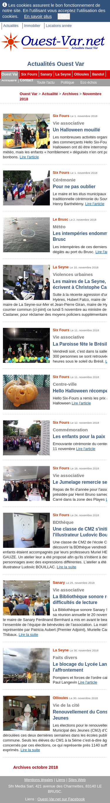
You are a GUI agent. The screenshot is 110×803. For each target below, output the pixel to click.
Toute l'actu (46, 82)
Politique (67, 82)
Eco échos (88, 82)
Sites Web (77, 780)
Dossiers (89, 88)
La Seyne (63, 74)
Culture (8, 88)
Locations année (59, 26)
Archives (9, 94)
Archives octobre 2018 (35, 767)
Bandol (98, 74)
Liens (60, 780)
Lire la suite (66, 567)
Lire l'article (29, 157)
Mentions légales (38, 780)
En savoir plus (38, 16)
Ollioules (81, 74)
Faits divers (43, 88)
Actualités (10, 26)
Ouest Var (9, 74)
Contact (26, 80)
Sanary (46, 74)
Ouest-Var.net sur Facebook (61, 799)
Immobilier (32, 26)
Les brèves (67, 88)
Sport (24, 88)
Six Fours (29, 74)
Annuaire (9, 80)
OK (64, 16)
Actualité (50, 94)
